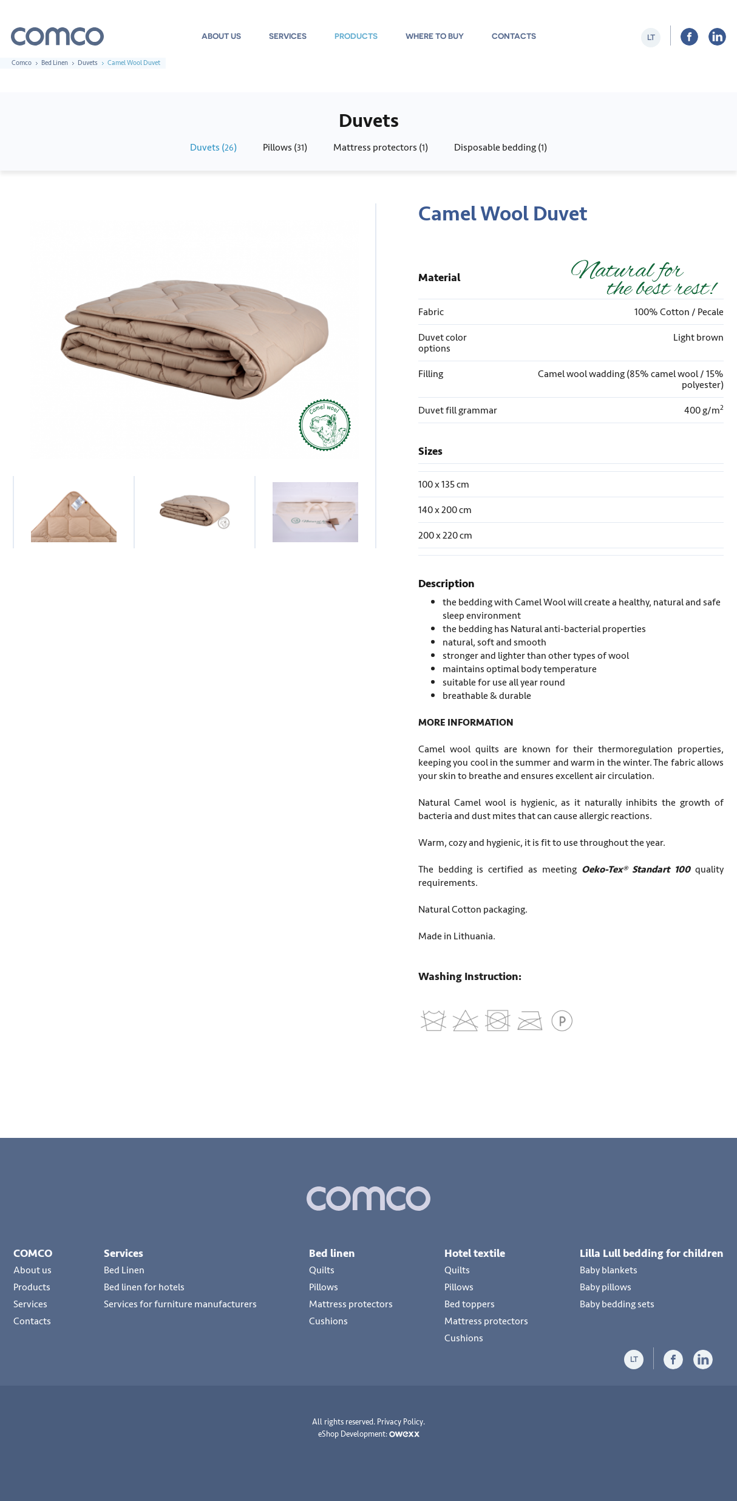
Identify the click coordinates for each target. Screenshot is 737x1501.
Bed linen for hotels (144, 1287)
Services (288, 36)
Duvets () (213, 147)
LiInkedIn (717, 37)
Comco (22, 63)
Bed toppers (469, 1304)
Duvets (88, 63)
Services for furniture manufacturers (180, 1304)
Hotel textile (474, 1253)
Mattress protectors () (380, 147)
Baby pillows (605, 1287)
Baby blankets (608, 1270)
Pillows (323, 1287)
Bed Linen (54, 63)
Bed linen (332, 1253)
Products (356, 36)
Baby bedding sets (617, 1304)
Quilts (322, 1270)
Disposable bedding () (500, 147)
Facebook (689, 37)
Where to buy (435, 36)
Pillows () (285, 147)
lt (651, 37)
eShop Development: (368, 1434)
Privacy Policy (400, 1422)
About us (221, 36)
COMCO (32, 1253)
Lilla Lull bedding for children (652, 1253)
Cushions (328, 1321)
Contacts (514, 36)
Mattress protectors (351, 1304)
